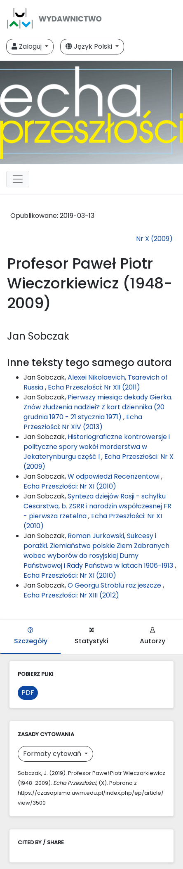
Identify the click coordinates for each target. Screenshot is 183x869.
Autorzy (152, 636)
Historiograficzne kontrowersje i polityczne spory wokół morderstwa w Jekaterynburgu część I (96, 446)
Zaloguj (27, 46)
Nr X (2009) (154, 238)
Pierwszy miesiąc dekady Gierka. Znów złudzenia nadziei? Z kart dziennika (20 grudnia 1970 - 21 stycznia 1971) (97, 407)
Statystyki (91, 636)
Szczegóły (30, 636)
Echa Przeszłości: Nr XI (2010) (69, 486)
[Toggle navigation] (17, 179)
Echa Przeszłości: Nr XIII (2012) (71, 595)
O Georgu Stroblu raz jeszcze (115, 585)
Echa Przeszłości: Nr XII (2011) (94, 387)
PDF (27, 692)
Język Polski (90, 46)
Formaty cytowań (53, 753)
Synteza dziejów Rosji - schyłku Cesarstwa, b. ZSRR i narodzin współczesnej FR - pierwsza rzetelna (97, 506)
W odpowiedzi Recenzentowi (114, 476)
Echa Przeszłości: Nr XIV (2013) (82, 422)
